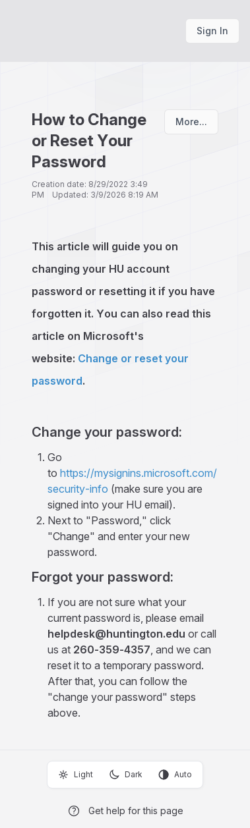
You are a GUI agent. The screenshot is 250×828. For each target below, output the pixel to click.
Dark (125, 774)
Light (75, 774)
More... (191, 121)
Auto (175, 774)
